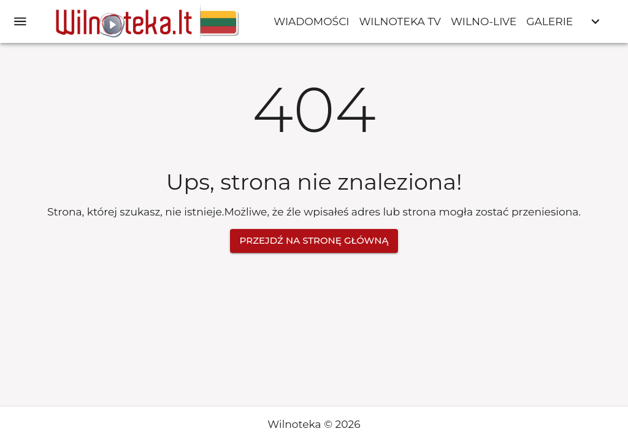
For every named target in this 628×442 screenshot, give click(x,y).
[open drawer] (20, 21)
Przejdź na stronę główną (314, 240)
